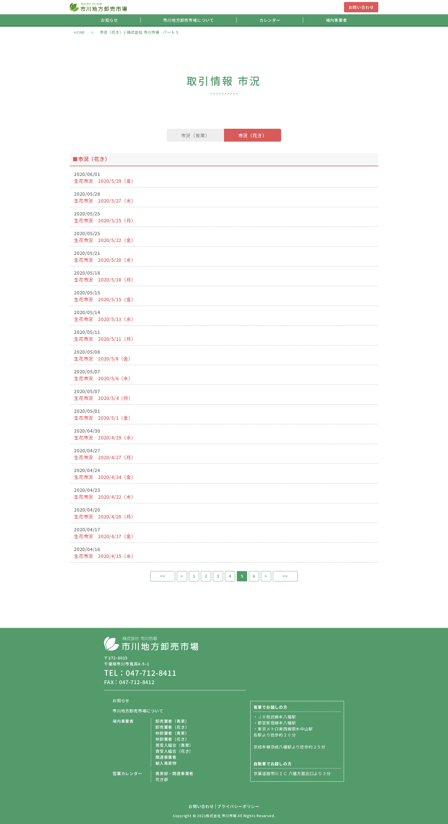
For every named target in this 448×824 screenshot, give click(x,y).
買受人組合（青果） (174, 745)
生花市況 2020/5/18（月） (105, 279)
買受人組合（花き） (174, 751)
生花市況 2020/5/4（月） (103, 398)
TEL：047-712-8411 (140, 672)
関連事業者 (166, 757)
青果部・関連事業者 (174, 773)
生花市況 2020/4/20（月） (105, 516)
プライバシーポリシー (238, 806)
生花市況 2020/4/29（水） (105, 437)
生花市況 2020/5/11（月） (105, 338)
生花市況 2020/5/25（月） (105, 220)
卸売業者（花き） (172, 727)
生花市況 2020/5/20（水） (105, 259)
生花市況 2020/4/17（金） (105, 536)
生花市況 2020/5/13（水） (105, 319)
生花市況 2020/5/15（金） (105, 299)
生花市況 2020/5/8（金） (103, 358)
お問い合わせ (361, 7)
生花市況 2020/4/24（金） (105, 477)
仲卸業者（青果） (172, 733)
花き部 (161, 779)
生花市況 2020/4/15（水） (105, 555)
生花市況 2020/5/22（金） (105, 240)
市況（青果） (195, 135)
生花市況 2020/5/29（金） (105, 180)
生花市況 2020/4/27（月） (105, 457)
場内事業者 (336, 20)
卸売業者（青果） (172, 721)
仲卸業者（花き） (172, 739)
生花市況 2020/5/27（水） (105, 200)
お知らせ (109, 20)
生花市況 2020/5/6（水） (103, 378)
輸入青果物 (166, 763)
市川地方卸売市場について (188, 20)
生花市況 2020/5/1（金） (103, 417)
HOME (79, 32)
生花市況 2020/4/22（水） (105, 496)
